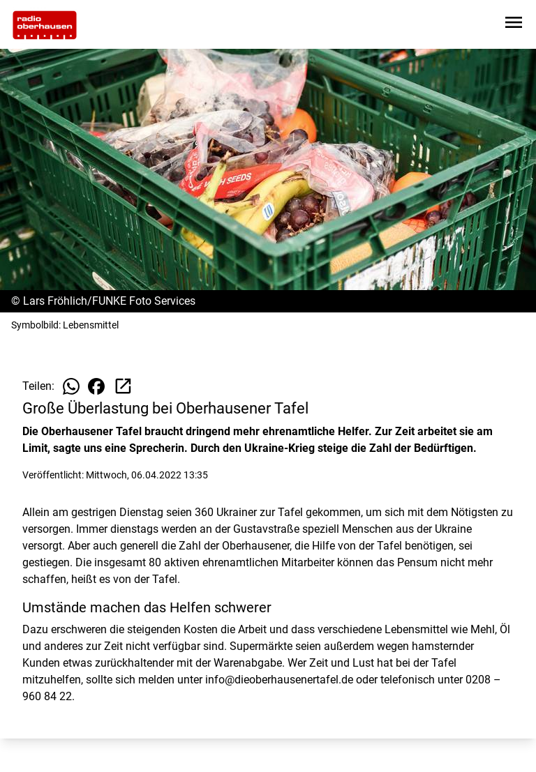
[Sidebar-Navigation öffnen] (513, 24)
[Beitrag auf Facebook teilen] (96, 386)
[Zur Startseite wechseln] (44, 25)
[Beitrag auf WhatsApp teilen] (71, 386)
